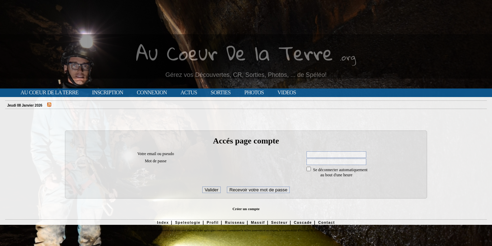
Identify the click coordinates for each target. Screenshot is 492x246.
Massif (258, 222)
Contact (326, 222)
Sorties (221, 92)
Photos (254, 92)
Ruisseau (235, 222)
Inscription (107, 92)
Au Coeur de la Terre (49, 92)
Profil (213, 222)
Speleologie (187, 222)
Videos (286, 92)
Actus (188, 92)
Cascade (303, 222)
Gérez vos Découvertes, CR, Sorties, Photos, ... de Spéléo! (246, 74)
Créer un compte (245, 209)
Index (163, 222)
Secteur (279, 222)
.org (348, 57)
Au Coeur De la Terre (234, 52)
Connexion (152, 92)
